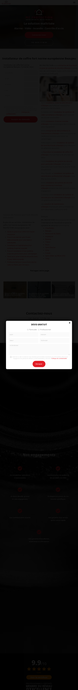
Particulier (32, 329)
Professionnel (44, 329)
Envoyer (39, 364)
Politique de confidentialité (59, 358)
